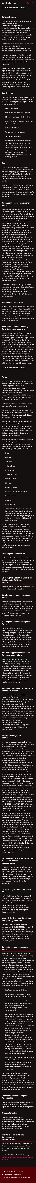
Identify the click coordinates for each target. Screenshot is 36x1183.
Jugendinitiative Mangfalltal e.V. (12, 1177)
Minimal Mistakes (6, 1179)
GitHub (20, 1171)
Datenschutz (7, 1175)
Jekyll (29, 1177)
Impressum (18, 1175)
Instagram (11, 1171)
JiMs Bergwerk (10, 3)
